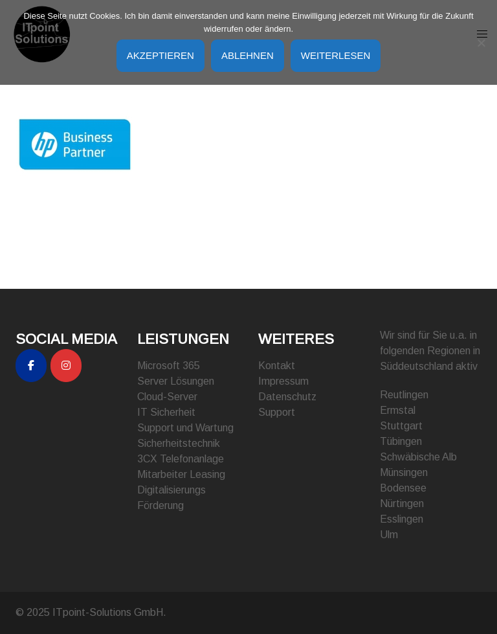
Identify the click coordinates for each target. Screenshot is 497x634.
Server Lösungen (175, 381)
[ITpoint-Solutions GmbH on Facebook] (31, 365)
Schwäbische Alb (418, 456)
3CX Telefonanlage (180, 458)
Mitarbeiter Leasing (181, 474)
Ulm (389, 534)
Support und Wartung (185, 427)
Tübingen (401, 441)
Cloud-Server (167, 396)
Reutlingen (404, 394)
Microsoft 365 (168, 365)
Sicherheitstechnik (178, 443)
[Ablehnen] (480, 42)
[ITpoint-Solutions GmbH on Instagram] (66, 365)
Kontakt (276, 365)
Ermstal (397, 410)
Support (276, 412)
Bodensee (403, 487)
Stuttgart (401, 425)
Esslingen (401, 519)
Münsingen (404, 472)
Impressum (283, 381)
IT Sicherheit (166, 412)
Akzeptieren (160, 55)
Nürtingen (402, 503)
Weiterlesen (336, 55)
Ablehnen (247, 55)
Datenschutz (287, 396)
